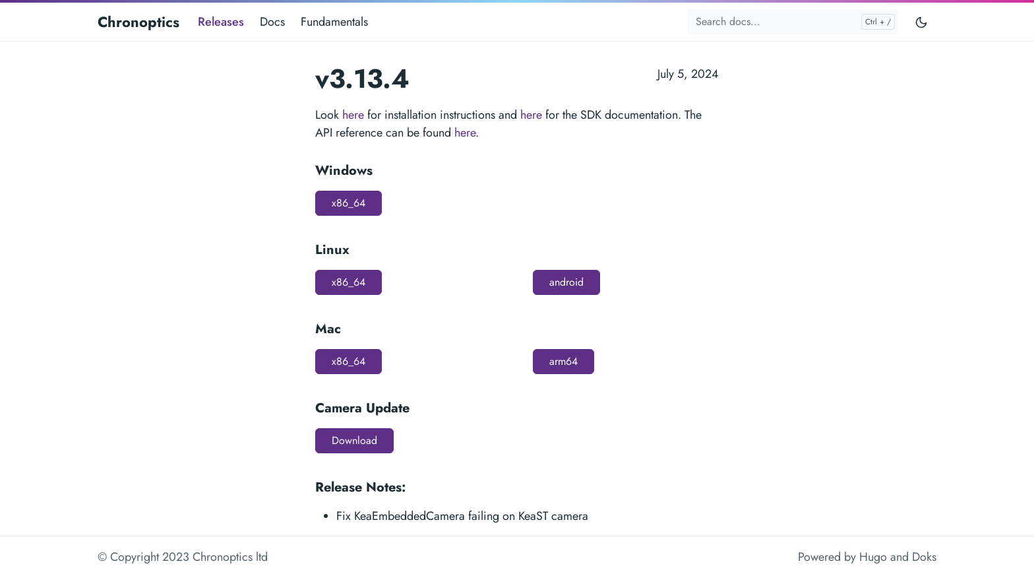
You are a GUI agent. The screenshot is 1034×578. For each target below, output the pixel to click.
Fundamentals (334, 21)
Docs (272, 21)
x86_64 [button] (348, 202)
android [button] (566, 282)
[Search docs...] (792, 21)
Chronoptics (138, 21)
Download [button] (354, 440)
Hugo (873, 556)
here (353, 114)
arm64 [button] (563, 361)
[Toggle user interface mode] (921, 22)
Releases (221, 21)
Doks (924, 556)
